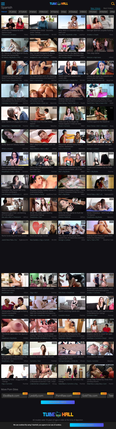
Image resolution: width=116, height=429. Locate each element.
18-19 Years (6, 80)
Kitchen (104, 12)
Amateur (13, 34)
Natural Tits (78, 34)
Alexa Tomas (91, 126)
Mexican (44, 12)
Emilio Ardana (75, 361)
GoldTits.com (94, 395)
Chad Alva (90, 384)
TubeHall (59, 4)
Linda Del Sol (34, 384)
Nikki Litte (33, 315)
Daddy (69, 57)
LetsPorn (82, 34)
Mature (32, 126)
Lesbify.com (42, 395)
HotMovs (54, 57)
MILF (40, 57)
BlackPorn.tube (108, 240)
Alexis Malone (34, 149)
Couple (96, 34)
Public (12, 171)
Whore (4, 149)
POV (18, 57)
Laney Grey (98, 384)
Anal (101, 103)
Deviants (25, 171)
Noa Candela (34, 240)
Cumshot (46, 34)
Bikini (83, 12)
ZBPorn (25, 217)
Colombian (5, 103)
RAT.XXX (25, 149)
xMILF (83, 126)
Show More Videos (57, 402)
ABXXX (82, 57)
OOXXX (82, 292)
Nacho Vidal (72, 103)
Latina (13, 12)
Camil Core (90, 103)
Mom (32, 80)
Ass (64, 12)
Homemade (39, 80)
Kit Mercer (44, 338)
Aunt (60, 149)
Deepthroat (14, 80)
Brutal (18, 171)
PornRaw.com (68, 395)
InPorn (26, 57)
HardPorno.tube (51, 194)
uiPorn (111, 57)
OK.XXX (54, 34)
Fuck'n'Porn (109, 292)
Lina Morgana (6, 194)
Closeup (73, 12)
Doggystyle (78, 384)
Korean (93, 12)
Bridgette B (33, 57)
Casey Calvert (34, 194)
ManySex (54, 126)
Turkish (23, 12)
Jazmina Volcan (35, 103)
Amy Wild (62, 34)
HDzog (54, 338)
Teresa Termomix (36, 34)
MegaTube (110, 80)
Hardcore (67, 217)
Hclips (26, 80)
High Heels (97, 57)
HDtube (82, 361)
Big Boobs (69, 34)
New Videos (95, 8)
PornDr (111, 384)
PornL (26, 34)
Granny (61, 217)
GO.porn (54, 80)
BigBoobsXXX (109, 194)
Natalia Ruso (74, 80)
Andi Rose (90, 338)
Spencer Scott (34, 338)
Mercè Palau (91, 194)
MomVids (53, 103)
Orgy (41, 240)
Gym (88, 240)
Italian (33, 12)
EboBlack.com (15, 395)
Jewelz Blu (90, 80)
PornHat (25, 126)
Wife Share (62, 292)
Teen (21, 80)
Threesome (5, 34)
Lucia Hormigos (64, 80)
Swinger (89, 149)
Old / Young (62, 57)
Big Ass (68, 338)
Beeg (111, 126)
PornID (83, 103)
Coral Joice (45, 103)
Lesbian (96, 149)
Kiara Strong (63, 103)
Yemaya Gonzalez (64, 361)
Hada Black (62, 384)
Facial (61, 126)
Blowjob (105, 80)
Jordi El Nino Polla (7, 240)
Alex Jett (5, 217)
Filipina (55, 12)
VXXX (111, 103)
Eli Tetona (5, 57)
